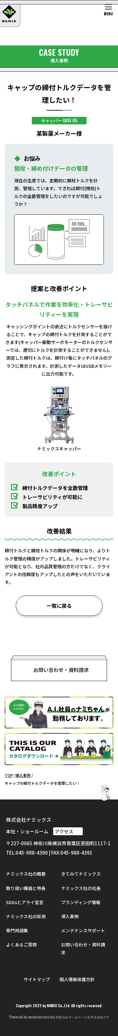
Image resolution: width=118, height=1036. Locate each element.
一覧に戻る (59, 605)
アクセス (68, 831)
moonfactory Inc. (42, 1016)
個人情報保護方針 (77, 979)
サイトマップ (37, 979)
